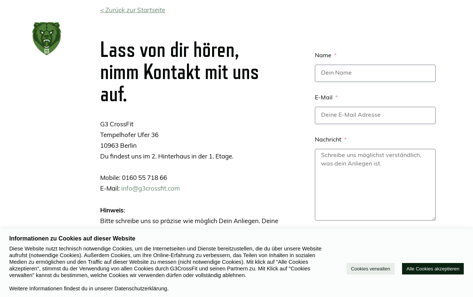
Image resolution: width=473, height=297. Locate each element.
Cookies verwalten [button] (370, 269)
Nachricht (329, 140)
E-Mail (324, 98)
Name (324, 56)
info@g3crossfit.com (150, 189)
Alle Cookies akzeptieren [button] (432, 269)
